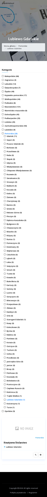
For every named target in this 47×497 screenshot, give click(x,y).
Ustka (10, 354)
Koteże (11, 342)
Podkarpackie (12, 118)
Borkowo (12, 147)
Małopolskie (12, 76)
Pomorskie (23, 46)
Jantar (11, 365)
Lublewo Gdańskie (16, 400)
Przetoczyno (13, 384)
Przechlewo (13, 151)
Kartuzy (11, 285)
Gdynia (11, 163)
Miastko (11, 231)
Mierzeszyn (13, 300)
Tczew (11, 273)
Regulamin (33, 492)
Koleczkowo (13, 327)
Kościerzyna (13, 403)
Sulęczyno (12, 266)
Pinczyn (11, 216)
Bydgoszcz (13, 224)
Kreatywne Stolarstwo (15, 442)
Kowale (11, 277)
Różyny (11, 235)
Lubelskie (10, 130)
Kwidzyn (12, 312)
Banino (11, 205)
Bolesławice (13, 380)
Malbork (12, 186)
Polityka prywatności (18, 492)
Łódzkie (10, 122)
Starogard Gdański (16, 319)
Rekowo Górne (14, 212)
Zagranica (10, 80)
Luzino (11, 293)
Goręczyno (13, 296)
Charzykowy (13, 201)
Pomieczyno (13, 243)
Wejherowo (13, 251)
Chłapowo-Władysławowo (19, 170)
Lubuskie (10, 84)
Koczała (11, 190)
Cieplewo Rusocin (15, 388)
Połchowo (12, 373)
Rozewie (11, 174)
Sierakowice (13, 178)
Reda (10, 155)
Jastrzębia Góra (15, 361)
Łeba (10, 262)
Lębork (11, 258)
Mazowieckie (12, 107)
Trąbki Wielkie (14, 396)
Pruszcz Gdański (15, 144)
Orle (10, 316)
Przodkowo (13, 358)
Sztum (11, 270)
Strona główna (9, 46)
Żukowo (11, 197)
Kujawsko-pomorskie (16, 95)
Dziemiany (13, 247)
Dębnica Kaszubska (16, 220)
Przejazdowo (13, 304)
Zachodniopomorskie (16, 126)
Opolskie (10, 411)
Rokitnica (12, 392)
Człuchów (12, 254)
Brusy (10, 369)
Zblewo (11, 308)
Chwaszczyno (14, 228)
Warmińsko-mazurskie (16, 110)
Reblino (11, 335)
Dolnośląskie (12, 114)
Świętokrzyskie (12, 87)
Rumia (11, 239)
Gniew (11, 209)
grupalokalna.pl (8, 3)
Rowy (10, 323)
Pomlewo (12, 338)
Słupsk (11, 159)
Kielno (11, 193)
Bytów (11, 331)
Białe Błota (13, 281)
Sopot (11, 140)
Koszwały (12, 377)
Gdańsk (12, 136)
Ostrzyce (12, 346)
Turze (10, 407)
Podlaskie (10, 103)
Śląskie (9, 91)
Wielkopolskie (12, 99)
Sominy (11, 289)
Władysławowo (14, 167)
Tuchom (12, 350)
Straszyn (12, 182)
